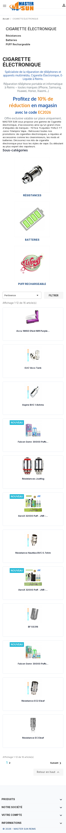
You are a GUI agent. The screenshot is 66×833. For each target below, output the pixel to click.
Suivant (56, 763)
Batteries (11, 40)
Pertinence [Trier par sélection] (22, 295)
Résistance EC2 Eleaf (33, 701)
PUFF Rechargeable (18, 44)
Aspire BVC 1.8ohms (33, 405)
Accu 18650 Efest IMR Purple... (33, 331)
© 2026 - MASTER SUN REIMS (19, 828)
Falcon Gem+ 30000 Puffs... (33, 441)
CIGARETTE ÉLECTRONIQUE (31, 29)
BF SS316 (33, 626)
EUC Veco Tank (33, 368)
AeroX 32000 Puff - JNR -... (33, 516)
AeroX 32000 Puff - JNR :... (33, 589)
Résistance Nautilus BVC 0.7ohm (33, 553)
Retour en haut (48, 772)
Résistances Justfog (33, 478)
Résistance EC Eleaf (33, 737)
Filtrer (53, 295)
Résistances (13, 35)
